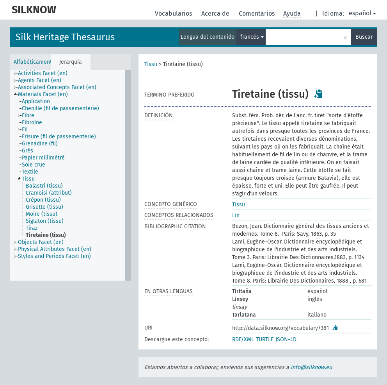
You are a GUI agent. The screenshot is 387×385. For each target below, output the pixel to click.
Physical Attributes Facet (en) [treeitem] (54, 249)
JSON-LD (285, 339)
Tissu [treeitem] (28, 178)
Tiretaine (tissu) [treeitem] (46, 235)
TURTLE (264, 339)
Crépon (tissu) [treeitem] (43, 200)
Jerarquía (70, 62)
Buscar (364, 37)
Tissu (150, 64)
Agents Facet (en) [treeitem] (39, 80)
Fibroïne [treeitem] (32, 122)
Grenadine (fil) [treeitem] (40, 143)
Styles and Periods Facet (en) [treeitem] (54, 256)
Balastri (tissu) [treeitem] (44, 186)
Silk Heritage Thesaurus (65, 37)
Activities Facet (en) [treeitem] (42, 73)
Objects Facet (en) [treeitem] (41, 242)
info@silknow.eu (311, 367)
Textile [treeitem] (30, 171)
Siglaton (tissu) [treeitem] (45, 221)
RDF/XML (243, 339)
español (362, 13)
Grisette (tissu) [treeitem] (44, 207)
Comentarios (257, 13)
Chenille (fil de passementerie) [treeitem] (60, 108)
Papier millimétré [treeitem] (43, 157)
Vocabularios (174, 13)
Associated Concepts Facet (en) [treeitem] (57, 87)
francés (252, 37)
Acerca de (216, 13)
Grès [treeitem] (27, 150)
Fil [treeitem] (25, 129)
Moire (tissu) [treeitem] (41, 214)
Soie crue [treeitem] (33, 164)
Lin (236, 215)
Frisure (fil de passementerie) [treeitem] (59, 136)
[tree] (70, 175)
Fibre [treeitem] (28, 115)
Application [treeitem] (36, 101)
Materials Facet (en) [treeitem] (43, 94)
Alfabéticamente (32, 62)
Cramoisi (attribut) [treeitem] (49, 193)
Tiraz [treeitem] (31, 228)
